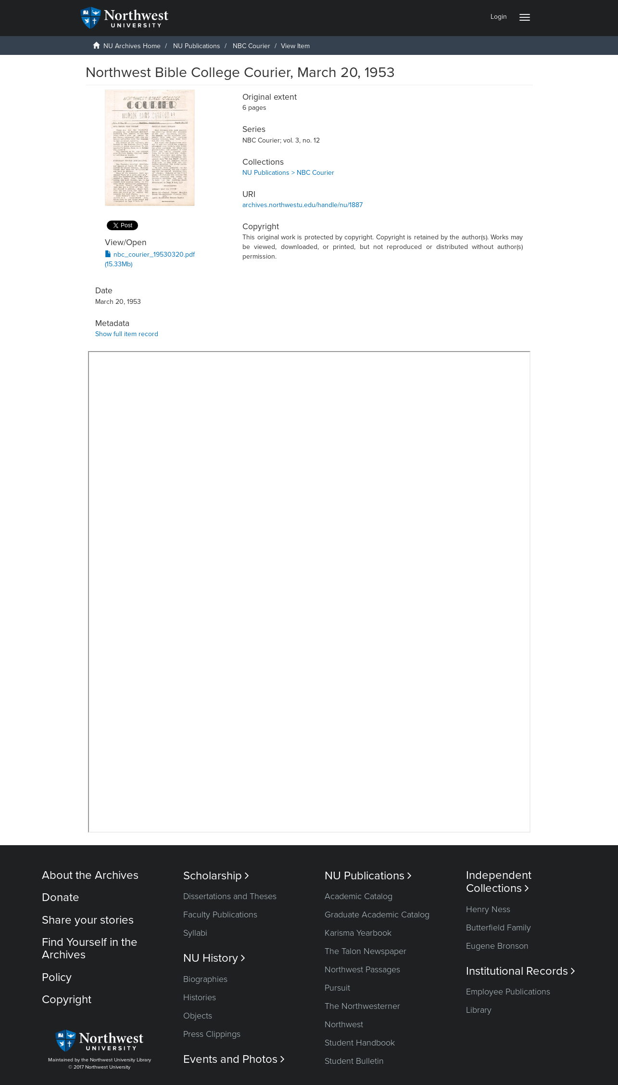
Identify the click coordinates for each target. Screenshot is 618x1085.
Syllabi (195, 933)
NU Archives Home (132, 46)
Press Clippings (211, 1034)
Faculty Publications (220, 914)
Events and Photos (234, 1059)
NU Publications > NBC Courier (288, 173)
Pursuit (337, 987)
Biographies (205, 979)
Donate (60, 897)
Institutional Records (520, 971)
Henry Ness (488, 909)
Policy (57, 977)
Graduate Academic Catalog (377, 914)
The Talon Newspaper (365, 951)
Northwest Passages (362, 969)
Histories (199, 997)
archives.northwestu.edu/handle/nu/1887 (302, 205)
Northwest (344, 1024)
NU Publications (196, 46)
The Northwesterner (362, 1006)
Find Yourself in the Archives (90, 948)
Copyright (66, 1000)
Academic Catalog (358, 896)
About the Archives (90, 875)
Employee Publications (508, 991)
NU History (214, 958)
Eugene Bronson (497, 946)
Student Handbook (360, 1042)
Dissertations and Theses (230, 896)
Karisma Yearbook (358, 933)
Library (479, 1010)
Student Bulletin (354, 1061)
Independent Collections (498, 881)
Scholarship (216, 876)
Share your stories (88, 920)
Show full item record (126, 334)
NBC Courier (251, 46)
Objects (197, 1015)
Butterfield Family (498, 927)
